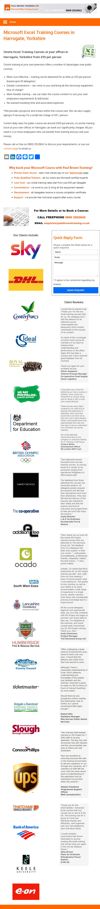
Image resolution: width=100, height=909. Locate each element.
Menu (13, 22)
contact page (11, 148)
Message (75, 268)
